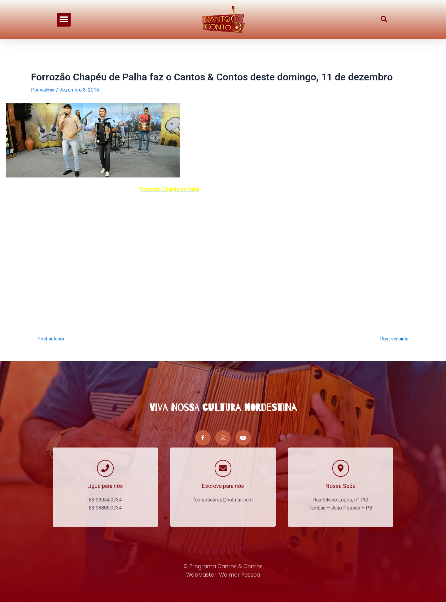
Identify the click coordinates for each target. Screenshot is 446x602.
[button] (64, 19)
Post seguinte (396, 338)
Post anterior (49, 338)
